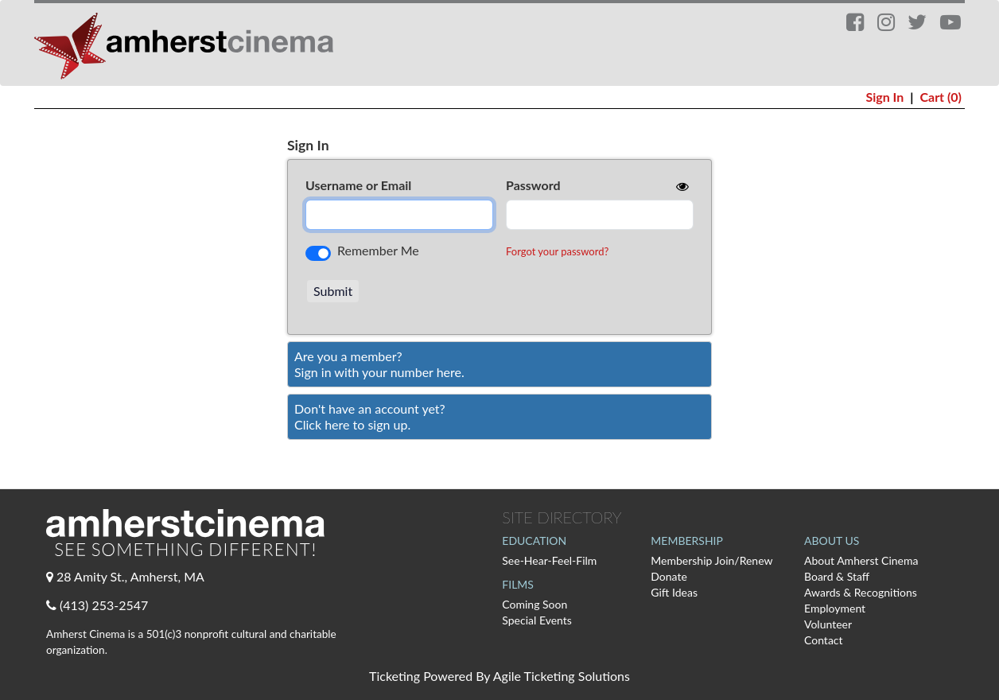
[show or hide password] (681, 186)
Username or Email (358, 184)
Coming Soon (534, 604)
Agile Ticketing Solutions (561, 675)
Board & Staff (836, 576)
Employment (834, 608)
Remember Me (378, 250)
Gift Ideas (674, 592)
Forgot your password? (557, 251)
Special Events (537, 620)
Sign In (884, 96)
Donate (669, 576)
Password (533, 184)
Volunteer (828, 624)
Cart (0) (940, 96)
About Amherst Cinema (861, 560)
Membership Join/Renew (711, 560)
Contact (823, 640)
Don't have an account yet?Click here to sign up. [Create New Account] (369, 416)
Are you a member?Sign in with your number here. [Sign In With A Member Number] (379, 363)
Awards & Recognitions (860, 592)
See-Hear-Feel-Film (549, 560)
